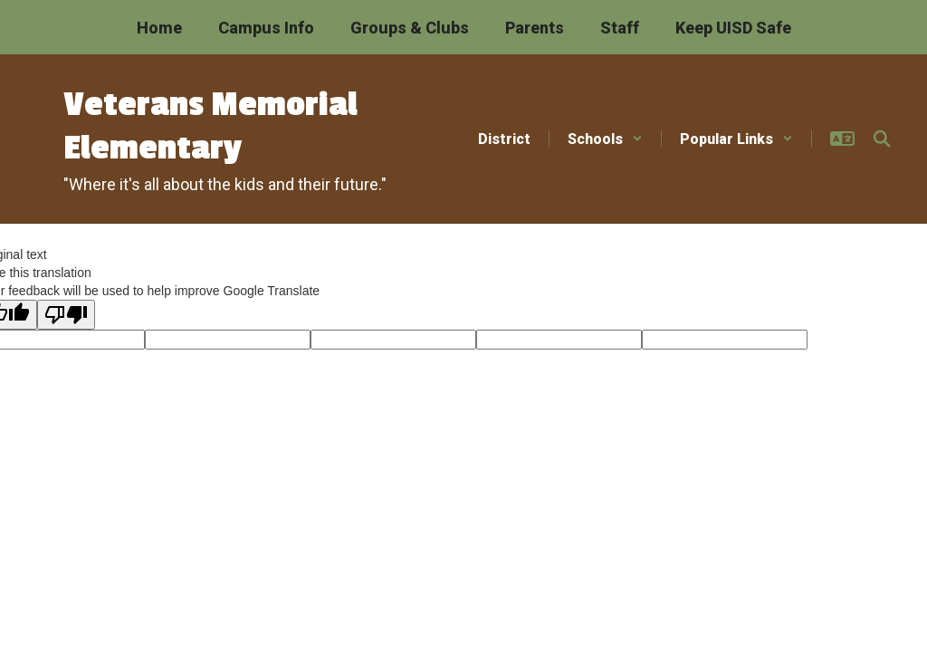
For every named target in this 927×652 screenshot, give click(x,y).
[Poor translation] (66, 315)
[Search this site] (882, 138)
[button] (605, 139)
